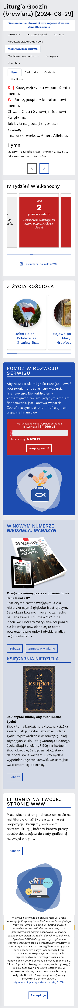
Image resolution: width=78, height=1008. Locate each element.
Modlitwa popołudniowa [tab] (23, 55)
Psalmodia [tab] (31, 72)
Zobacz (14, 648)
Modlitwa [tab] (17, 79)
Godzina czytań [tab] (37, 34)
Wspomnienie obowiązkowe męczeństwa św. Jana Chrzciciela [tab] (39, 24)
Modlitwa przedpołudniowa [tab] (25, 41)
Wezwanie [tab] (14, 34)
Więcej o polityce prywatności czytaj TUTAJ (39, 982)
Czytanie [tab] (49, 72)
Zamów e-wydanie (41, 648)
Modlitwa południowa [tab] (22, 48)
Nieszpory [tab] (52, 55)
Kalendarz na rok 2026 (38, 264)
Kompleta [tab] (14, 63)
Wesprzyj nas (39, 448)
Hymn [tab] (14, 72)
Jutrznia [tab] (58, 34)
